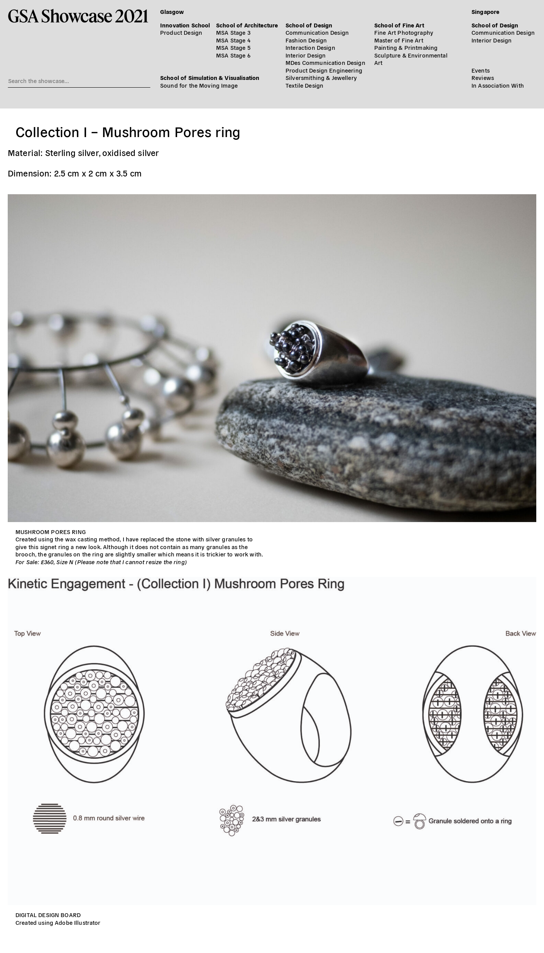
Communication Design (317, 32)
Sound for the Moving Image (199, 85)
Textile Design (304, 85)
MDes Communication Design (325, 62)
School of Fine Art (399, 25)
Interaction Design (310, 47)
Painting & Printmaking (406, 47)
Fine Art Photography (403, 32)
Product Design (181, 32)
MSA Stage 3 (233, 32)
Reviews (482, 77)
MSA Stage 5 (233, 47)
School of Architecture (247, 25)
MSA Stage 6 (233, 55)
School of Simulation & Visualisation (209, 77)
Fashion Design (306, 40)
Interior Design (306, 55)
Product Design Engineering (324, 70)
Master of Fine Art (398, 40)
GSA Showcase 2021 (78, 15)
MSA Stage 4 (233, 40)
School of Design (309, 25)
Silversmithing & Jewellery (321, 77)
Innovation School (185, 25)
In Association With (497, 85)
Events (480, 70)
